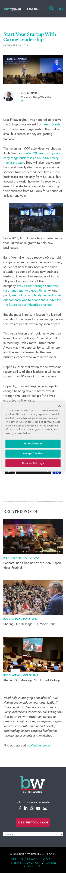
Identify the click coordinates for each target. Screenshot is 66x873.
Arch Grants (52, 124)
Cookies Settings (33, 463)
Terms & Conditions (27, 862)
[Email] (45, 808)
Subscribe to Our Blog (33, 822)
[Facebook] (20, 808)
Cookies (50, 862)
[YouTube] (38, 808)
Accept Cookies (33, 453)
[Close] (59, 406)
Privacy (32, 859)
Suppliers (17, 859)
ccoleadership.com (39, 745)
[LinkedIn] (25, 808)
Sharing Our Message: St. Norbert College (31, 680)
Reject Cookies (33, 443)
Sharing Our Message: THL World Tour (29, 624)
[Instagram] (31, 808)
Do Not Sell (35, 866)
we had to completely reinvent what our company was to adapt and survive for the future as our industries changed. (32, 300)
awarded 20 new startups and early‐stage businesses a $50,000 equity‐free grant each (32, 158)
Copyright (49, 859)
